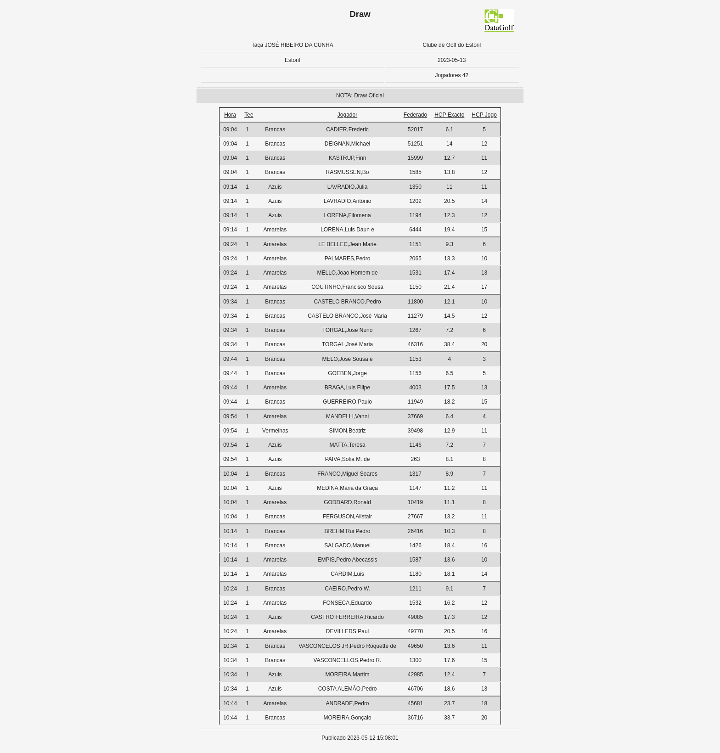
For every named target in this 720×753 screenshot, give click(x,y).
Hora (230, 115)
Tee (248, 115)
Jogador (347, 115)
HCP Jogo (484, 115)
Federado (415, 115)
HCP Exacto (449, 115)
